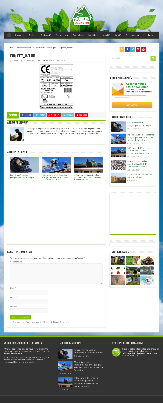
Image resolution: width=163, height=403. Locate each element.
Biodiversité (46, 35)
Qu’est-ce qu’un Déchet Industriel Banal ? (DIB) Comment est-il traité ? (137, 164)
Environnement (62, 35)
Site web (14, 306)
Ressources (19, 35)
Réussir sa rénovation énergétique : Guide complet (22, 176)
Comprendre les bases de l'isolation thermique (36, 48)
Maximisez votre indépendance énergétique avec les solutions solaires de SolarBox (55, 177)
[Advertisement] (56, 213)
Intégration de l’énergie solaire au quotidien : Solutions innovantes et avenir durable (88, 177)
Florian (15, 61)
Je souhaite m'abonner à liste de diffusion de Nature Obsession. (40, 322)
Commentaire (16, 262)
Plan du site (148, 35)
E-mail (13, 297)
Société (118, 35)
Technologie (78, 35)
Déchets (32, 35)
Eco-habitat (93, 35)
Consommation (132, 35)
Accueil (9, 35)
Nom (13, 288)
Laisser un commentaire (55, 61)
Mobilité (106, 35)
